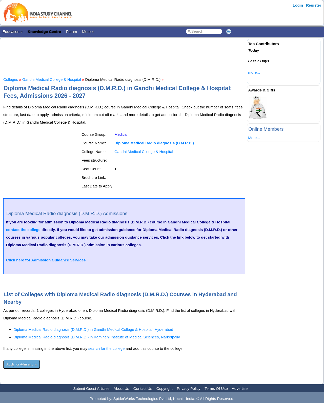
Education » (13, 31)
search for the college (106, 348)
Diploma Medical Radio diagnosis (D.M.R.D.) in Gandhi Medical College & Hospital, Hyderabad (93, 329)
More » (88, 31)
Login (298, 5)
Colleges (10, 79)
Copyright (164, 388)
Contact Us (142, 388)
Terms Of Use (216, 388)
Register (313, 5)
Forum (71, 31)
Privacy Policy (188, 388)
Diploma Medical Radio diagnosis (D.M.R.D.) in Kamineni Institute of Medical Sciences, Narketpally (96, 337)
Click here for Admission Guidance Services (46, 260)
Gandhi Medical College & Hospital (51, 79)
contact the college (23, 229)
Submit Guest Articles (91, 388)
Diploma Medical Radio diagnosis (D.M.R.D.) (154, 143)
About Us (121, 388)
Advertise (240, 388)
